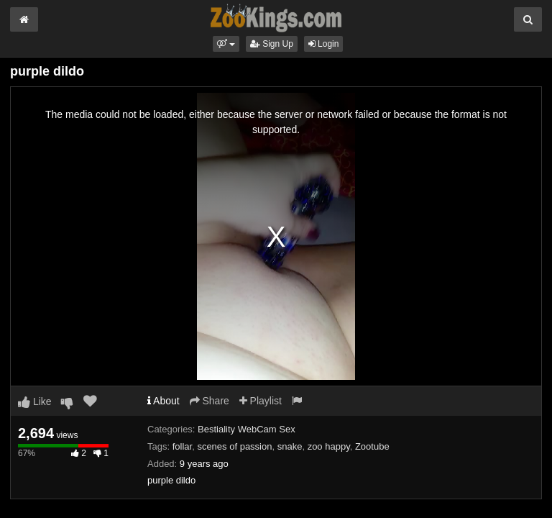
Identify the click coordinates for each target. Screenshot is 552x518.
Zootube (372, 446)
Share (209, 400)
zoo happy (329, 446)
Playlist (260, 400)
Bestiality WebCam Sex (246, 429)
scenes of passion (234, 446)
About (163, 400)
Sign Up (271, 44)
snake (290, 446)
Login (323, 44)
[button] (226, 44)
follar (182, 446)
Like (35, 401)
